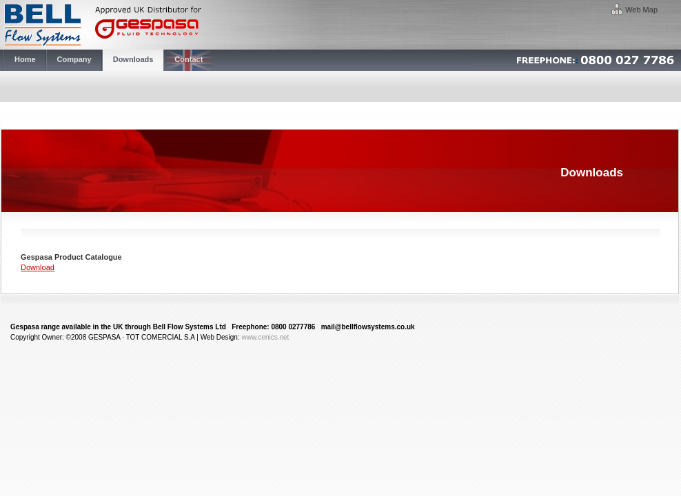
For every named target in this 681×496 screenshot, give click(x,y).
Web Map (641, 10)
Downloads (133, 59)
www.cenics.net (265, 337)
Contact (188, 59)
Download (37, 267)
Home (25, 59)
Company (74, 59)
